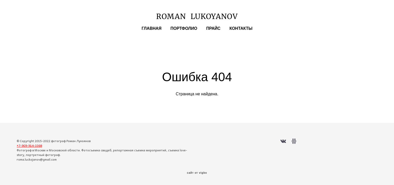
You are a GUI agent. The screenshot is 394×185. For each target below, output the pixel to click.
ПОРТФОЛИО (184, 28)
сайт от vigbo (197, 173)
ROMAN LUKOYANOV (197, 16)
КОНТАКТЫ (240, 28)
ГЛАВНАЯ (152, 28)
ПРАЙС (213, 28)
